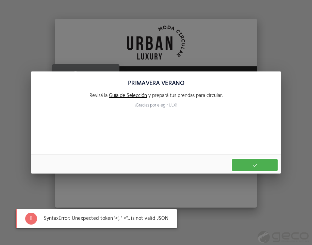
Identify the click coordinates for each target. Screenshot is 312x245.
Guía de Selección (128, 96)
